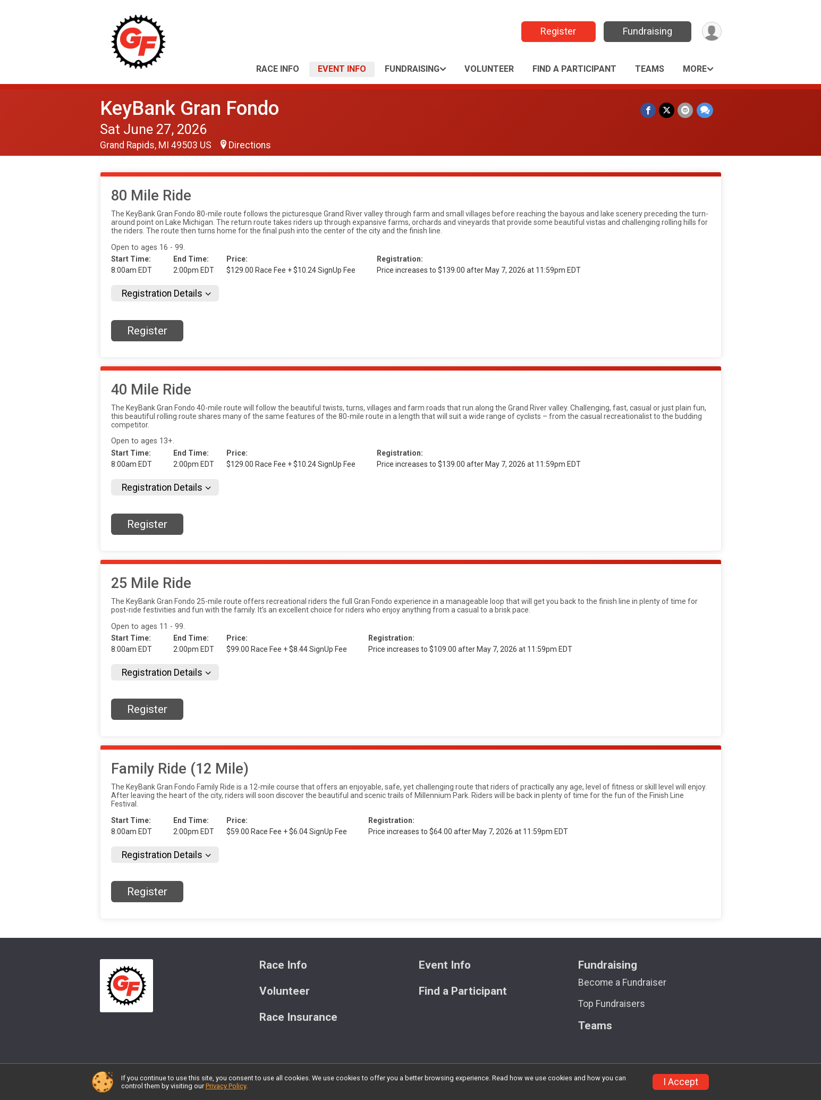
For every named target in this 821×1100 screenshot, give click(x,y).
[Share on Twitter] (667, 110)
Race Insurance (298, 1017)
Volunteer (489, 69)
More (695, 69)
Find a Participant (574, 69)
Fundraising (647, 31)
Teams (649, 69)
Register (557, 31)
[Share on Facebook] (648, 110)
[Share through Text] (705, 110)
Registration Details (162, 293)
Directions (249, 145)
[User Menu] (712, 31)
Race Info (277, 69)
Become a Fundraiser (622, 982)
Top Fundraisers (611, 1003)
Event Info (342, 69)
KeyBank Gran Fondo (189, 108)
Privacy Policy (226, 1086)
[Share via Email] (685, 110)
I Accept (680, 1082)
